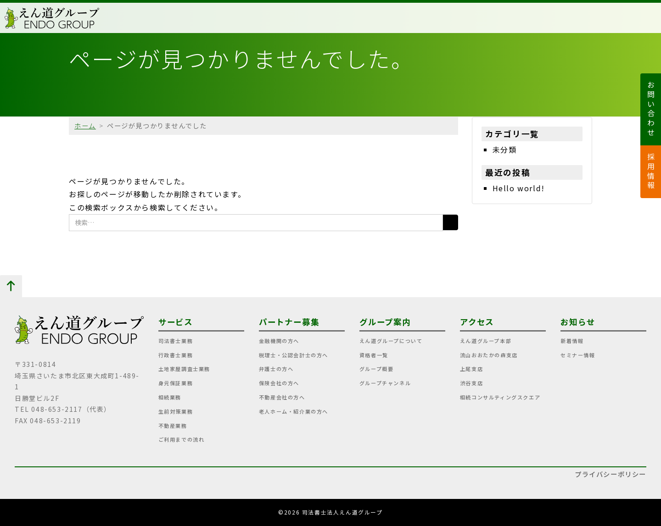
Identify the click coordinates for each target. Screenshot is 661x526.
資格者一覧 (373, 355)
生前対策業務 (175, 411)
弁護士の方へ (276, 368)
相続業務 (169, 397)
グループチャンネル (385, 383)
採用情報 (650, 172)
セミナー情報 (577, 355)
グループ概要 (376, 368)
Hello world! (519, 188)
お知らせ (577, 321)
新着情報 (571, 340)
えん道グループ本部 (485, 340)
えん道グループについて (391, 340)
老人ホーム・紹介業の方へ (293, 411)
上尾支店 (471, 368)
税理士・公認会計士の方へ (293, 355)
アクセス (477, 321)
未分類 (505, 149)
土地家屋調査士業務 (184, 368)
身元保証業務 (175, 383)
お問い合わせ (650, 109)
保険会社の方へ (279, 383)
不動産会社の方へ (282, 397)
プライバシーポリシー (610, 474)
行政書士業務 (175, 355)
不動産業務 (172, 425)
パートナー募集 (289, 321)
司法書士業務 (175, 340)
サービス (175, 321)
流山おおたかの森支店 (489, 355)
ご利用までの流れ (181, 439)
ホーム (85, 125)
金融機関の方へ (279, 340)
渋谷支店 (471, 383)
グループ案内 (385, 321)
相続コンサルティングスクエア (500, 397)
